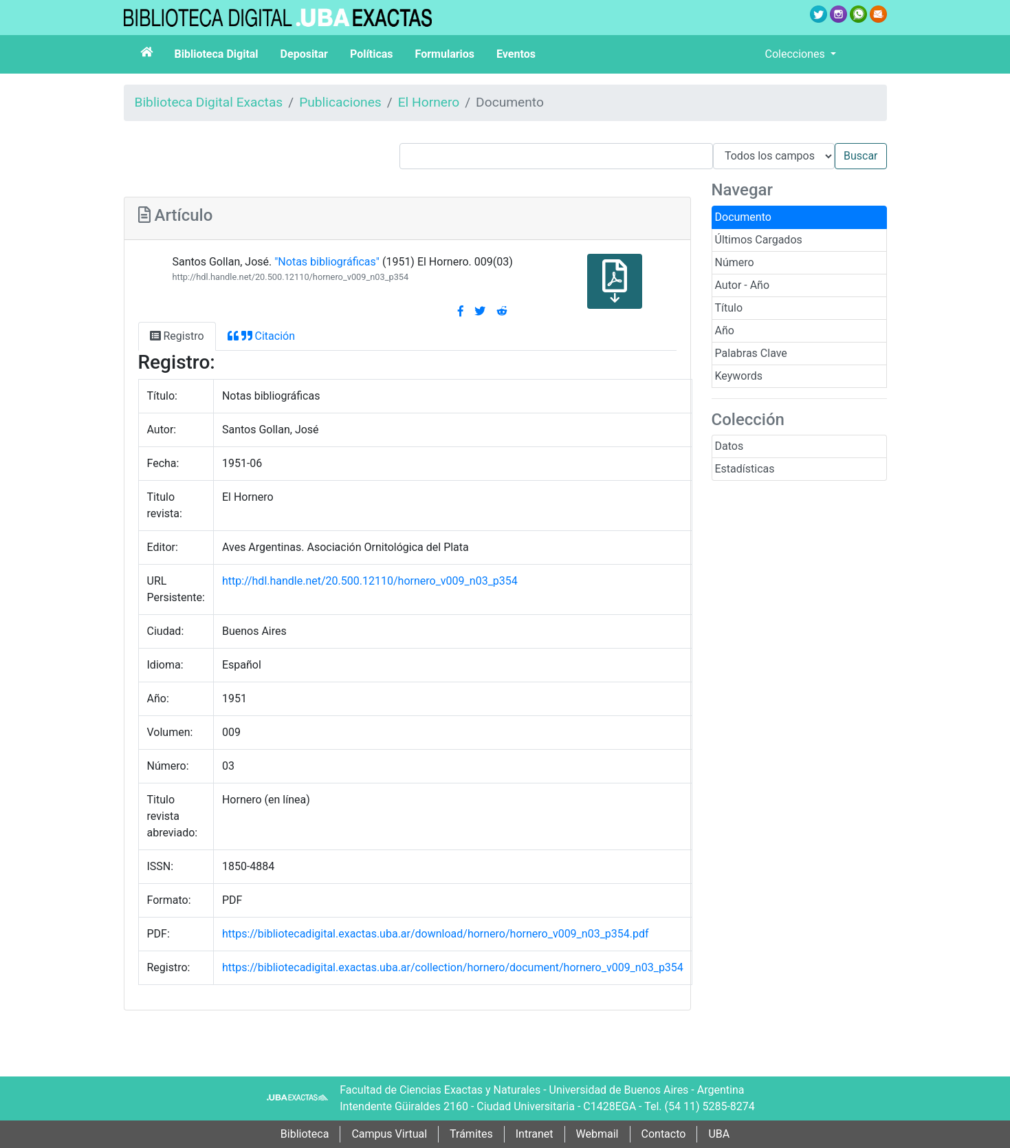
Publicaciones (340, 102)
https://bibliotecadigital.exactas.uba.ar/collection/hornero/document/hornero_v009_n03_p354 (452, 967)
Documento (743, 217)
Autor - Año (742, 285)
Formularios (444, 54)
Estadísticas (745, 468)
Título (729, 307)
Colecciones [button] (796, 54)
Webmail (597, 1133)
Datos (729, 446)
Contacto (663, 1133)
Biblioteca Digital (217, 54)
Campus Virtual (389, 1133)
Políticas (371, 54)
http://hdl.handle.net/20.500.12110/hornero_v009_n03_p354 (290, 277)
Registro (177, 336)
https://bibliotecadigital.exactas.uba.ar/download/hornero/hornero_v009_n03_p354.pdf (435, 933)
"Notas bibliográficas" (327, 261)
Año (724, 330)
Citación (261, 336)
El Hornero (429, 102)
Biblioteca (305, 1133)
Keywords (739, 375)
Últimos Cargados (758, 239)
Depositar (304, 54)
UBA (718, 1133)
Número (734, 262)
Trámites (471, 1133)
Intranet (534, 1133)
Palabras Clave (751, 353)
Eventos (516, 54)
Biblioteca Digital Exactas (209, 102)
